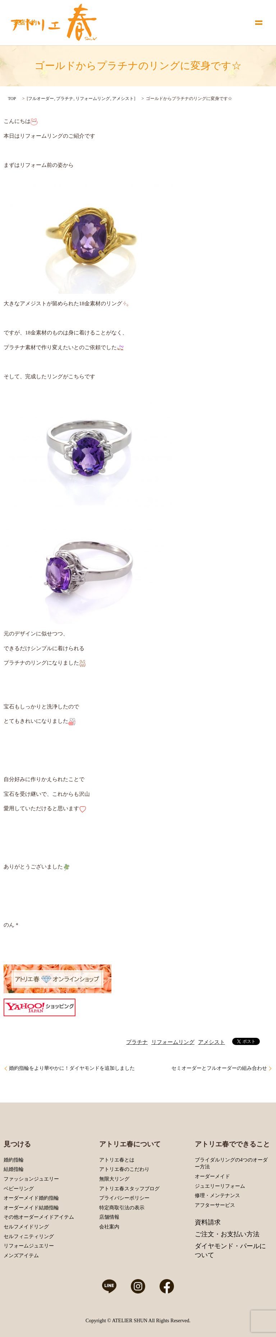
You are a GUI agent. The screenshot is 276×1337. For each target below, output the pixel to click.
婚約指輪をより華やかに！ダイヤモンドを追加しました (72, 1068)
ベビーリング (19, 1188)
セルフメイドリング (26, 1226)
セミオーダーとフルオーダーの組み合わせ (219, 1068)
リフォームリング (92, 98)
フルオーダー (41, 98)
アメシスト (123, 98)
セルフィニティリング (29, 1236)
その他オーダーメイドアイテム (39, 1217)
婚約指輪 (14, 1160)
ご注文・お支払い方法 (227, 1234)
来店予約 (25, 22)
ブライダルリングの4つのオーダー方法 (231, 1163)
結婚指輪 (14, 1169)
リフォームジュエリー (29, 1246)
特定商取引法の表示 (121, 1207)
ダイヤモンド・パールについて (230, 1250)
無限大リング (114, 1179)
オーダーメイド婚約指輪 (31, 1198)
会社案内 (109, 1226)
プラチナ (64, 98)
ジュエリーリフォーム (220, 1186)
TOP (12, 98)
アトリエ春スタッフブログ (129, 1188)
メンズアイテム (21, 1255)
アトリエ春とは (116, 1160)
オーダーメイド (212, 1176)
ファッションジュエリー (31, 1179)
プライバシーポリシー (124, 1198)
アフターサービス (215, 1205)
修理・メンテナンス (217, 1195)
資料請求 (208, 1222)
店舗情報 (109, 1217)
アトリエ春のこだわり (124, 1169)
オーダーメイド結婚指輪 (31, 1207)
